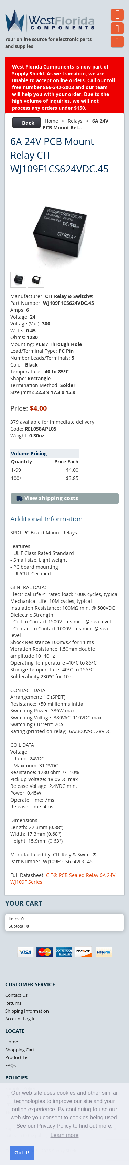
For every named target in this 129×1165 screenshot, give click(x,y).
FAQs (10, 1065)
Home (51, 120)
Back (25, 122)
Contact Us (16, 995)
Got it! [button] (21, 1152)
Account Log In (20, 1019)
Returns (13, 1003)
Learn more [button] (65, 1135)
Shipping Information (27, 1011)
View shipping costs (47, 498)
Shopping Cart (19, 1049)
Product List (17, 1057)
